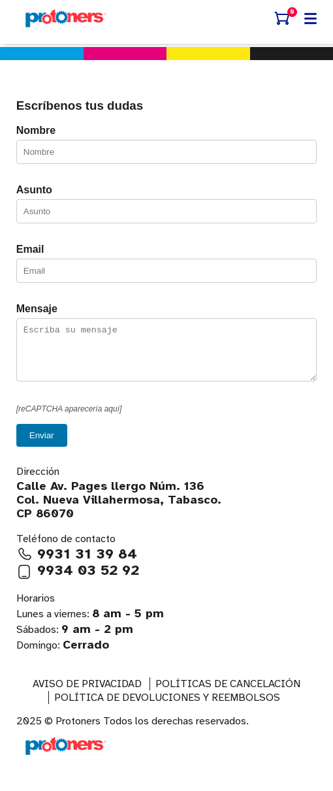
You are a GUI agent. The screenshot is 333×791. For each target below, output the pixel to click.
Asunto (34, 189)
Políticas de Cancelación (227, 693)
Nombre (36, 130)
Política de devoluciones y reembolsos (167, 707)
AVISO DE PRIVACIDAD (87, 693)
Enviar (41, 445)
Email (30, 249)
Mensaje (36, 308)
